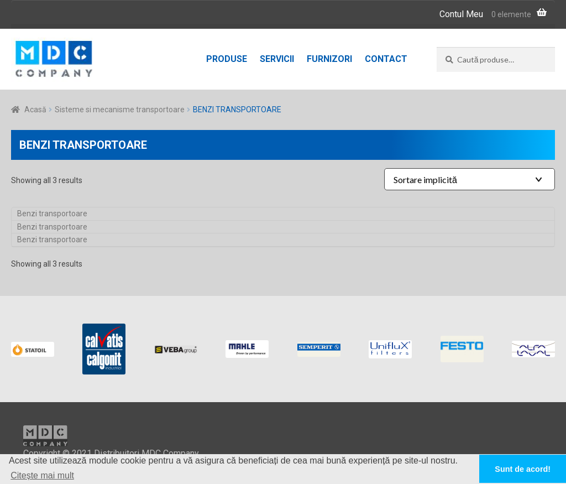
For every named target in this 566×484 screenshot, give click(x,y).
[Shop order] (469, 179)
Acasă (35, 109)
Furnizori (329, 59)
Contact (386, 59)
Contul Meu (461, 14)
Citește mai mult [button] (42, 475)
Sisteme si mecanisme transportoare (120, 109)
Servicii (277, 59)
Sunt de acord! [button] (523, 469)
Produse (226, 59)
